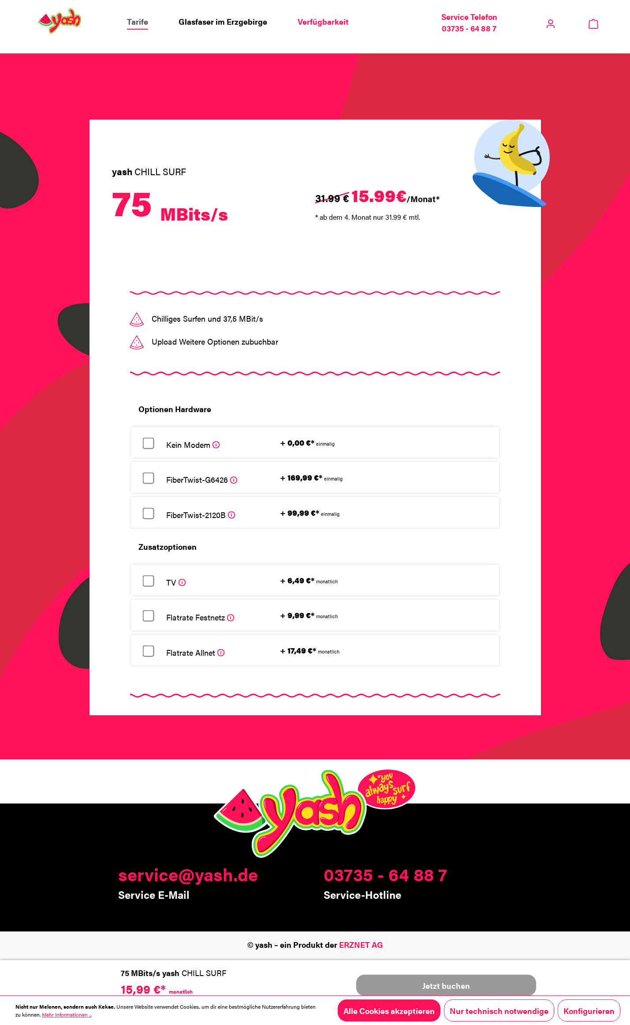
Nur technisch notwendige (499, 1010)
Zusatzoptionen (167, 546)
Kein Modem (193, 444)
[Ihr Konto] (550, 21)
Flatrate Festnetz (200, 617)
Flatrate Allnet (195, 652)
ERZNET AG (361, 944)
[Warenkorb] (593, 22)
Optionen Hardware (174, 408)
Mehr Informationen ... (67, 1014)
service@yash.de (188, 873)
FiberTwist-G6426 (201, 479)
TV (176, 582)
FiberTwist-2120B (200, 514)
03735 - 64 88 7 (385, 873)
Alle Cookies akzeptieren (389, 1010)
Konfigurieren (589, 1010)
